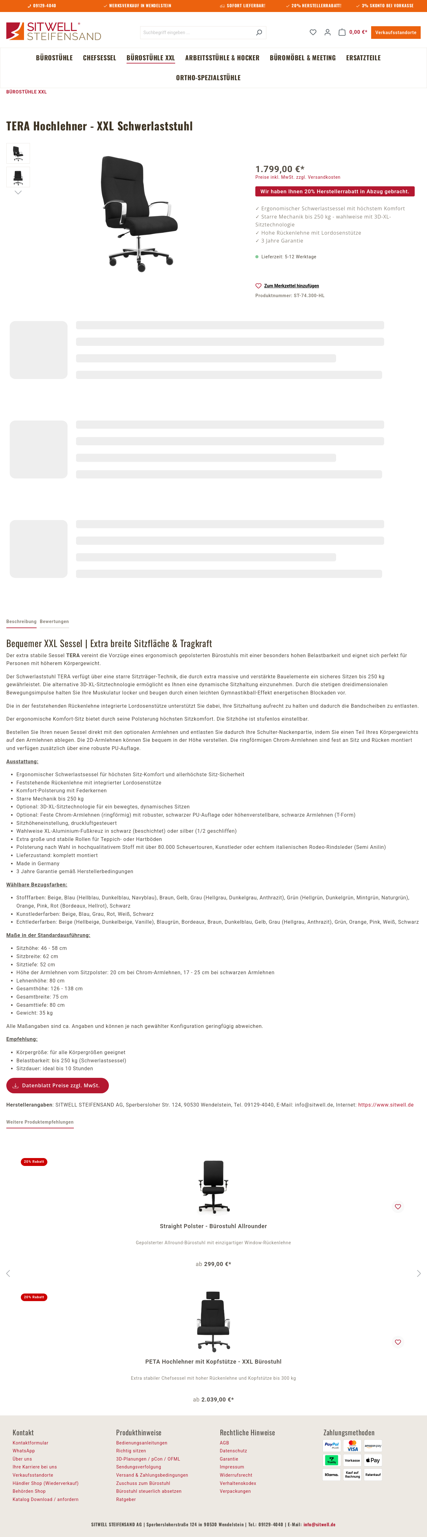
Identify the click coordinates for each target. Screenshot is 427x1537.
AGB (224, 1442)
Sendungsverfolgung (138, 1466)
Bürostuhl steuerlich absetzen (148, 1491)
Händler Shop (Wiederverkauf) (46, 1483)
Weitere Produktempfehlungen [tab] (40, 1122)
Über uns (22, 1459)
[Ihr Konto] (327, 32)
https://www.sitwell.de (386, 1105)
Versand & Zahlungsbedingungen (152, 1475)
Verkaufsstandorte (396, 32)
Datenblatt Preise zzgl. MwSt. (61, 1085)
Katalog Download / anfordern (46, 1499)
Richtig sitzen (131, 1450)
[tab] (21, 622)
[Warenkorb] (353, 32)
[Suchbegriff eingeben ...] (196, 32)
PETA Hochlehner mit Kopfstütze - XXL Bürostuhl (213, 1361)
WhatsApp (24, 1450)
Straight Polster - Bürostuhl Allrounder (213, 1226)
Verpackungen (235, 1491)
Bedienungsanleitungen (142, 1442)
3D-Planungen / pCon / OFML (148, 1459)
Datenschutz (233, 1450)
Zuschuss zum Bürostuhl (143, 1483)
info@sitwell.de (320, 1524)
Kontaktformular (31, 1442)
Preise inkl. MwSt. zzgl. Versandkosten (298, 177)
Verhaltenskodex (238, 1483)
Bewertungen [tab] (54, 621)
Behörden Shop (29, 1491)
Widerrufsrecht (236, 1475)
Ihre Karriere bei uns (35, 1466)
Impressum (232, 1466)
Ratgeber (126, 1499)
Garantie (229, 1459)
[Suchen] (259, 32)
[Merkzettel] (313, 32)
